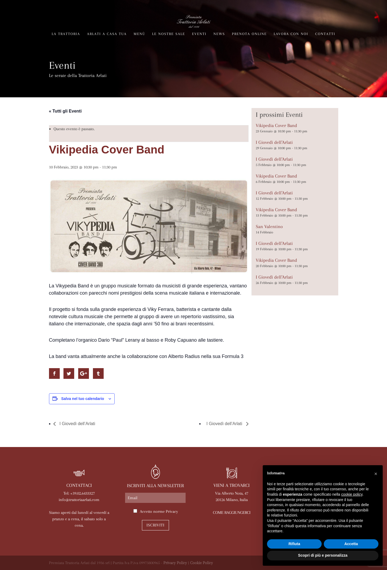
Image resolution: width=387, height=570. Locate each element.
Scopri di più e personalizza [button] (322, 555)
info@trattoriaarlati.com (79, 499)
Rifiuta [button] (294, 544)
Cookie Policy (201, 562)
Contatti (325, 34)
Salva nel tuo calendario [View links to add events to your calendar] (82, 398)
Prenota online (249, 34)
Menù (139, 34)
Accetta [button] (351, 544)
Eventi (199, 34)
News (219, 34)
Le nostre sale (168, 34)
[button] (375, 473)
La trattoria (66, 34)
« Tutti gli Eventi (65, 111)
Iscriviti (155, 525)
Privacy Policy (175, 562)
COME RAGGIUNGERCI (231, 512)
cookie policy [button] (351, 494)
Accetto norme (159, 511)
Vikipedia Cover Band (276, 125)
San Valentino (269, 226)
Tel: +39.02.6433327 (79, 493)
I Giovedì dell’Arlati (76, 423)
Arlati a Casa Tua (107, 34)
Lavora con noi (291, 34)
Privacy (172, 511)
